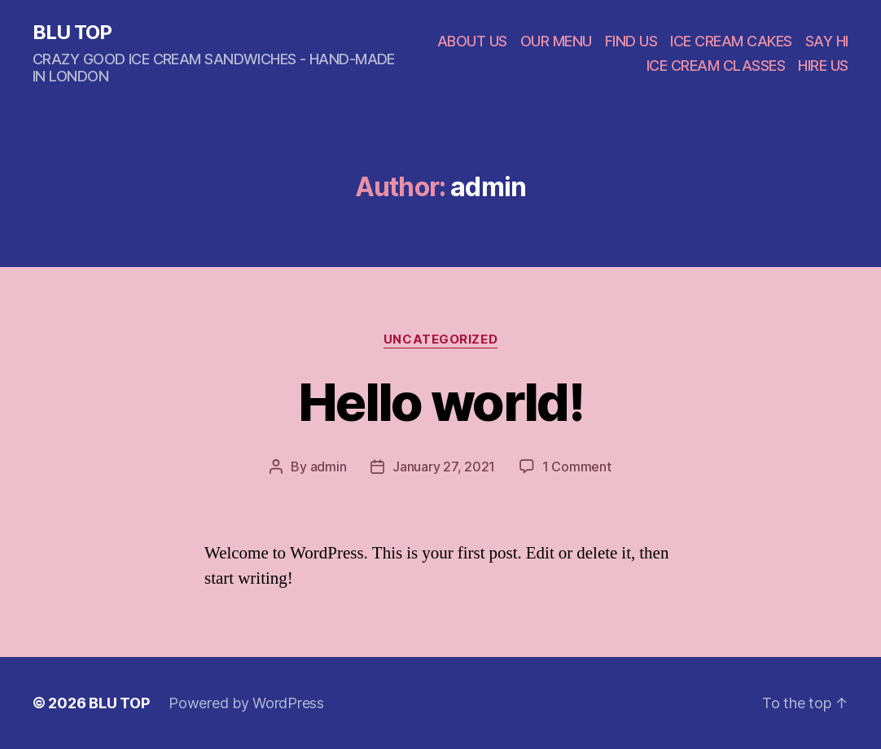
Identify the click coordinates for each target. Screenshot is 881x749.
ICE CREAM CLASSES (716, 65)
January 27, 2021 (443, 466)
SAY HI (826, 41)
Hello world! (440, 401)
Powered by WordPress (246, 703)
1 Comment (576, 466)
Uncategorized (440, 339)
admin (328, 466)
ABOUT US (472, 41)
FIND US (631, 41)
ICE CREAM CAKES (731, 41)
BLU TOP (72, 32)
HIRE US (823, 65)
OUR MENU (556, 41)
